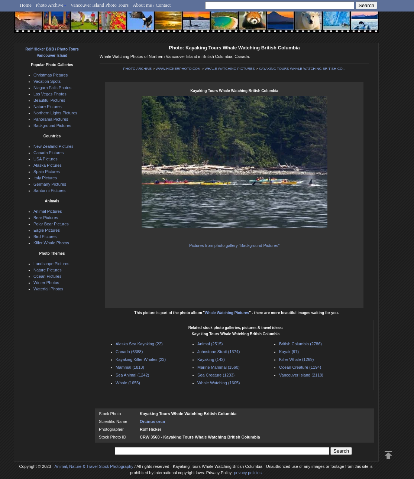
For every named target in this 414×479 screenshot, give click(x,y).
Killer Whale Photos (51, 243)
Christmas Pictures (50, 75)
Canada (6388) (129, 351)
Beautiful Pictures (49, 100)
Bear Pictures (45, 217)
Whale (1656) (128, 383)
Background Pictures (52, 125)
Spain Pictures (46, 171)
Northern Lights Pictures (55, 113)
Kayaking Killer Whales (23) (141, 359)
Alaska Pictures (47, 165)
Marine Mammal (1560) (218, 367)
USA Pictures (45, 159)
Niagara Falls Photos (52, 87)
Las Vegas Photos (50, 94)
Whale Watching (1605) (218, 383)
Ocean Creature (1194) (300, 367)
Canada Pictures (48, 152)
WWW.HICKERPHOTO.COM (178, 69)
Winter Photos (46, 282)
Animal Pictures (47, 211)
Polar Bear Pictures (51, 224)
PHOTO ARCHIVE (137, 69)
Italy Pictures (45, 178)
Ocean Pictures (47, 276)
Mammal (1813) (130, 367)
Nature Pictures (47, 106)
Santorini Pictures (49, 190)
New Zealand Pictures (53, 146)
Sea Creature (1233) (216, 375)
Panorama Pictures (50, 119)
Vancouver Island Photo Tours (100, 5)
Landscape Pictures (51, 263)
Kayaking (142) (211, 359)
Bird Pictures (44, 236)
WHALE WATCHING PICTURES (229, 69)
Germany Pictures (49, 184)
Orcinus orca (152, 421)
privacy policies (248, 472)
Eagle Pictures (46, 230)
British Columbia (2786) (300, 344)
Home (26, 5)
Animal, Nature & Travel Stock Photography (93, 466)
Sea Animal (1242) (132, 375)
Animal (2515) (210, 344)
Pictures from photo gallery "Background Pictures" (234, 245)
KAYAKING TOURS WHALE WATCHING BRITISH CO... (302, 69)
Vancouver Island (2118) (301, 375)
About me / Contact (152, 5)
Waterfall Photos (48, 289)
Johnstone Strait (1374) (218, 351)
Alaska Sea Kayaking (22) (139, 344)
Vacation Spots (47, 81)
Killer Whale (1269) (296, 359)
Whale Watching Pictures (227, 313)
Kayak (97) (289, 351)
